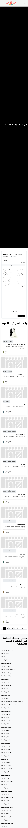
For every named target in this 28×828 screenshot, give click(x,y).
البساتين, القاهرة (5, 721)
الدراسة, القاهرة (5, 730)
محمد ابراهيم (21, 494)
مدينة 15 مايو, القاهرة (7, 650)
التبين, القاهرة (5, 801)
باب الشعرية (11, 346)
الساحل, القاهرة (5, 778)
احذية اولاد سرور (20, 614)
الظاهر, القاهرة (5, 724)
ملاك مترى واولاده (20, 584)
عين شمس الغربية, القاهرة (8, 669)
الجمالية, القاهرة (5, 733)
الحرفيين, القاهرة (5, 743)
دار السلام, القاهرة (6, 708)
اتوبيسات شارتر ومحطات (20, 279)
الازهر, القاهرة (5, 682)
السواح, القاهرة (5, 785)
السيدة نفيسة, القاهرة (7, 788)
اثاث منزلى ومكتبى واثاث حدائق (7, 284)
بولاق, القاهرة (4, 698)
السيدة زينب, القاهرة (6, 791)
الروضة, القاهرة (5, 772)
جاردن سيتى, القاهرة (6, 820)
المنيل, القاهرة (5, 756)
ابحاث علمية (20, 270)
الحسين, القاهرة (5, 746)
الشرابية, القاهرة (5, 794)
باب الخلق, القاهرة (6, 685)
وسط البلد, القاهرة (6, 711)
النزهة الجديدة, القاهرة (7, 769)
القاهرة (6, 256)
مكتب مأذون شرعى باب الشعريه (16, 344)
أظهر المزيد (14, 311)
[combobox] (13, 265)
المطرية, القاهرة (5, 762)
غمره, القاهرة (4, 826)
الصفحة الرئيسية (8, 254)
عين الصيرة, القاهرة (6, 663)
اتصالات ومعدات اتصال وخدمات (8, 279)
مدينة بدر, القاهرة (5, 695)
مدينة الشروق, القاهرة (7, 797)
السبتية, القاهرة (5, 775)
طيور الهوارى (21, 374)
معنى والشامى (21, 524)
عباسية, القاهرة (5, 653)
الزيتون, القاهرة (5, 804)
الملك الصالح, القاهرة (6, 753)
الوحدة (23, 404)
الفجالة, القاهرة (5, 813)
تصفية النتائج (22, 316)
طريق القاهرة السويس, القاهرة (9, 705)
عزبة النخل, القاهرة (6, 810)
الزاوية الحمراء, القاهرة (7, 807)
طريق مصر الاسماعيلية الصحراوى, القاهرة (12, 701)
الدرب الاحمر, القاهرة (6, 727)
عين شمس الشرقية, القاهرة (8, 673)
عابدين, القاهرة (5, 657)
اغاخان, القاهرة (5, 660)
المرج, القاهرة (4, 759)
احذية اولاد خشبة (20, 434)
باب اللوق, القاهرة (5, 689)
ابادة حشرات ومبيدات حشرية (8, 271)
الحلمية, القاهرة (5, 740)
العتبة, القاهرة (5, 679)
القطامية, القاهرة (5, 749)
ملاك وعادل (22, 554)
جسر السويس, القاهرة (7, 823)
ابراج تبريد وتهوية (6, 275)
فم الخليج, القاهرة (6, 817)
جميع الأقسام (18, 254)
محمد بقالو (22, 464)
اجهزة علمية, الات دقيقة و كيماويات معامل (21, 284)
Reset (15, 316)
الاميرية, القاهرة (5, 714)
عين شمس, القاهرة (6, 666)
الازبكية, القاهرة (5, 717)
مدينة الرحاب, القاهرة (6, 676)
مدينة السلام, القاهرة (7, 781)
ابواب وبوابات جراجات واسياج (20, 275)
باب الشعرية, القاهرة (6, 692)
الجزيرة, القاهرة (5, 737)
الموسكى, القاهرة (6, 765)
